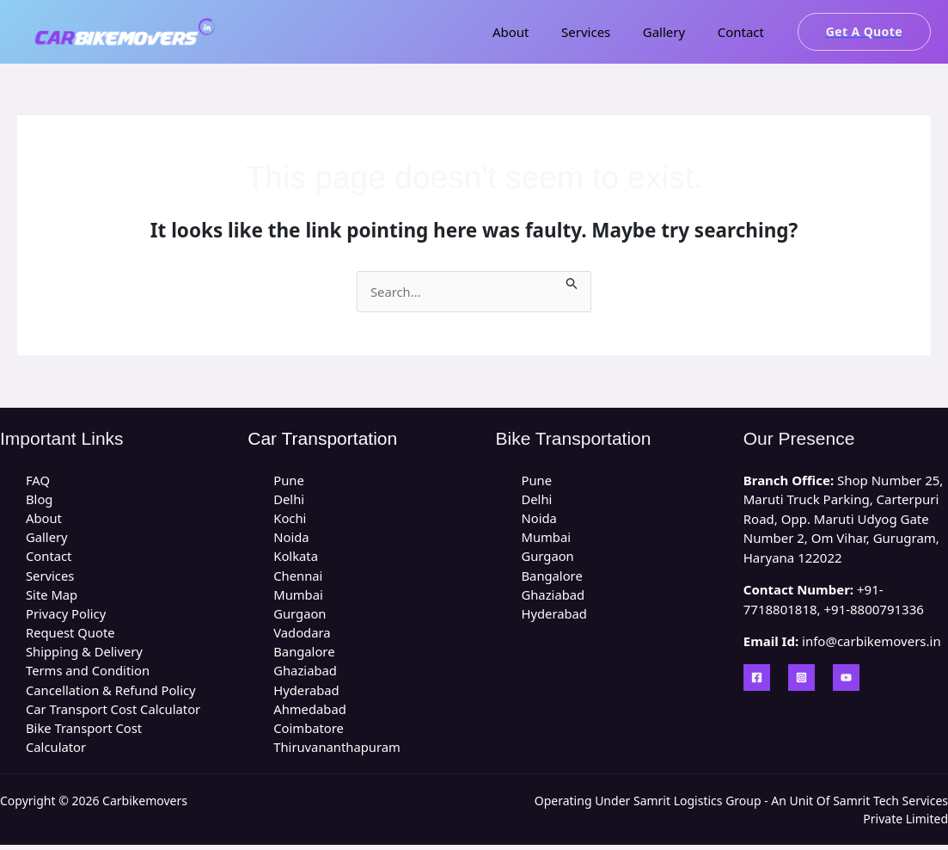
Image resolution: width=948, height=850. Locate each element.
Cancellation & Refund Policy (112, 693)
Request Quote (71, 635)
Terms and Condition (88, 673)
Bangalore (304, 654)
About (533, 31)
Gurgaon (300, 616)
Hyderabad (306, 693)
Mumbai (298, 596)
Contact (743, 31)
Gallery (673, 31)
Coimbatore (309, 732)
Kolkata (296, 557)
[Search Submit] (577, 281)
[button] (864, 32)
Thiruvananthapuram (337, 751)
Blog (39, 499)
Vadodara (302, 635)
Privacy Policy (66, 616)
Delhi (288, 499)
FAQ (38, 480)
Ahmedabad (310, 712)
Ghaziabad (305, 673)
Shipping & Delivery (85, 654)
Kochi (290, 518)
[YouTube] (846, 677)
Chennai (298, 577)
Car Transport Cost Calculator (114, 712)
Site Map (52, 596)
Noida (291, 538)
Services (602, 31)
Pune (288, 480)
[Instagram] (801, 677)
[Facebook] (756, 677)
